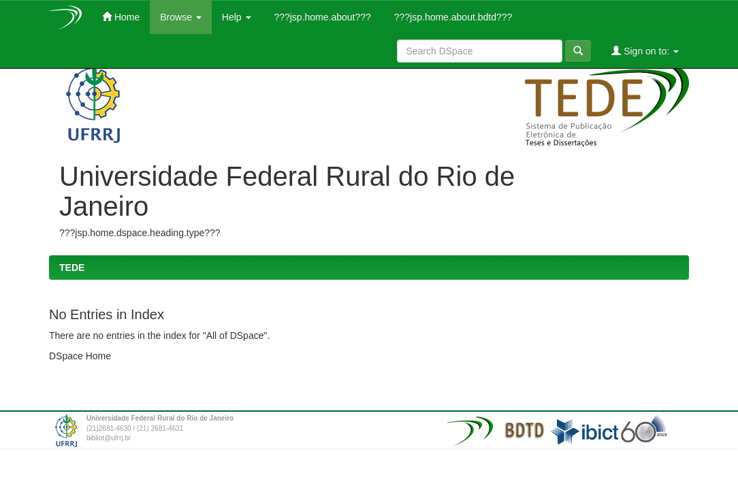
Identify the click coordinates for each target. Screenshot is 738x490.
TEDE (71, 267)
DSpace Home (80, 355)
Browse (181, 17)
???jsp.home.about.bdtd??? (451, 17)
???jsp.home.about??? (321, 17)
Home (121, 16)
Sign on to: (645, 50)
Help (236, 17)
